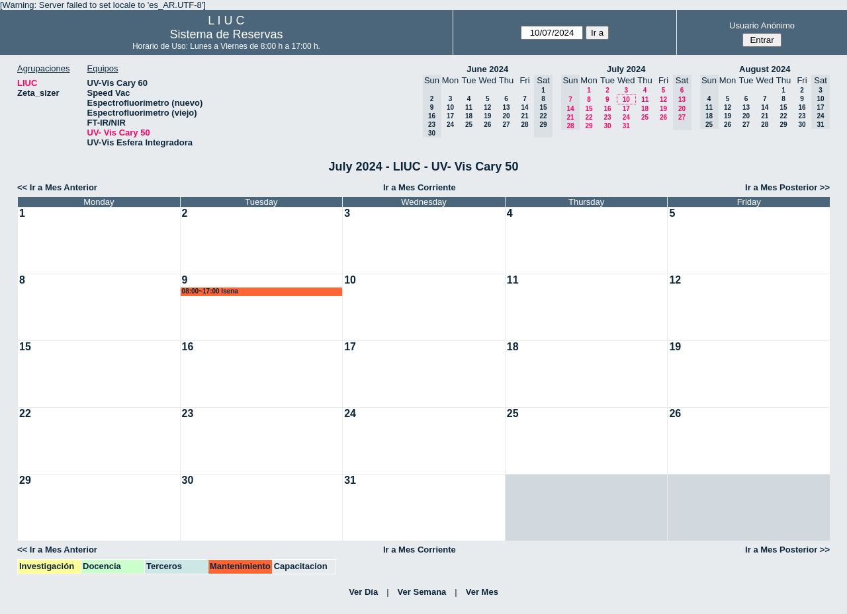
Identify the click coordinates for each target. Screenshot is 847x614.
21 (524, 116)
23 (607, 117)
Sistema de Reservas (226, 34)
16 (607, 108)
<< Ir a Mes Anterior (57, 187)
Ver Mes (482, 592)
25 (468, 124)
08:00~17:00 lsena (210, 291)
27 (506, 124)
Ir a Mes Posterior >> (787, 187)
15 (588, 108)
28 (524, 124)
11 (468, 107)
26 (487, 124)
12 (487, 107)
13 (506, 107)
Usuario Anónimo (762, 25)
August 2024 (764, 69)
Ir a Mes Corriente (419, 187)
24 (450, 124)
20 (506, 116)
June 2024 (487, 69)
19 (487, 116)
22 (588, 117)
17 (450, 116)
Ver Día (363, 592)
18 (468, 116)
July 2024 (626, 69)
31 (626, 126)
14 (524, 107)
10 (450, 107)
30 (607, 126)
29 (588, 126)
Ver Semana (422, 592)
